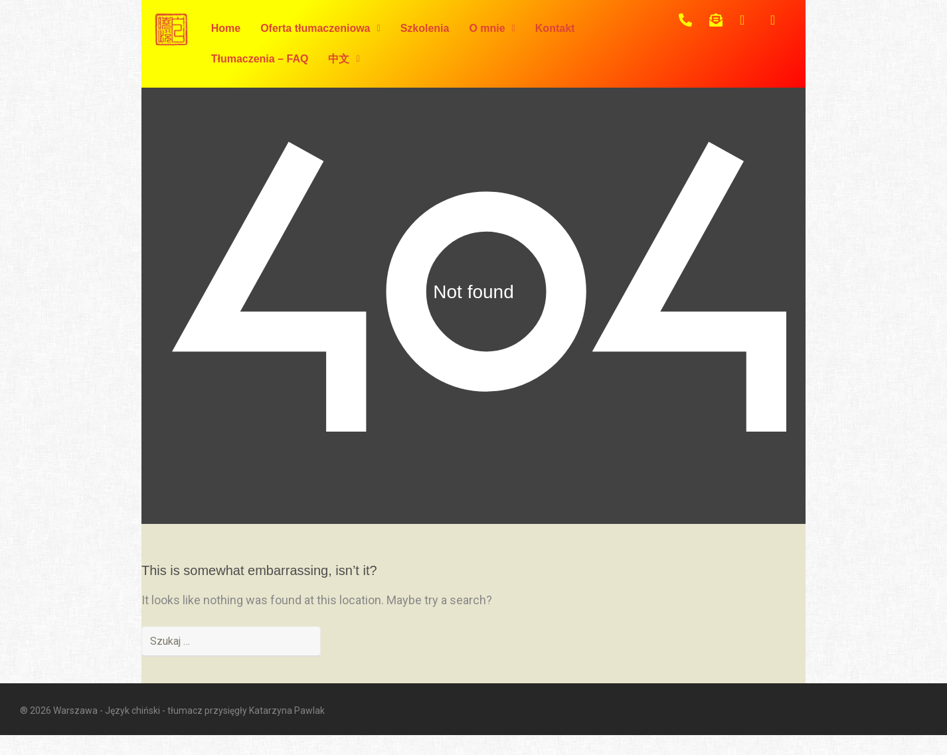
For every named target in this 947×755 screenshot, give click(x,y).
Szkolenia (425, 28)
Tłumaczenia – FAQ (260, 58)
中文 (343, 58)
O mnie (492, 28)
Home (225, 28)
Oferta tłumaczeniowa (320, 28)
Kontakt (555, 28)
